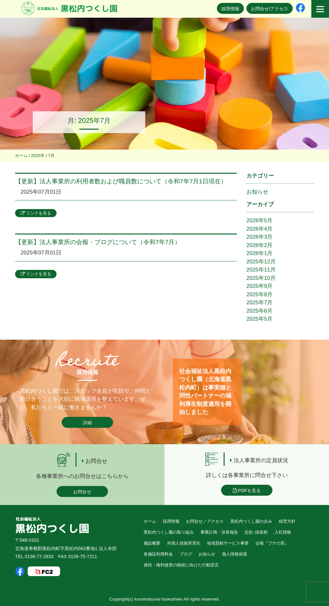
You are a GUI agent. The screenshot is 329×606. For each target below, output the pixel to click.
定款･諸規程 (256, 532)
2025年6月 (259, 311)
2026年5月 (259, 220)
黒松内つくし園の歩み (251, 521)
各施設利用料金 (158, 554)
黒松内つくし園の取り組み (169, 532)
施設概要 (152, 543)
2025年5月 (259, 319)
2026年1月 (259, 253)
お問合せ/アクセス (269, 8)
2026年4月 (259, 229)
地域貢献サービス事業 (228, 543)
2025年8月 (259, 294)
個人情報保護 (234, 554)
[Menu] (320, 9)
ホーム (150, 521)
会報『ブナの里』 (272, 543)
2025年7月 (259, 302)
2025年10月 (261, 278)
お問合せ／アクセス (205, 521)
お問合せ (82, 491)
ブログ (186, 554)
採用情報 (230, 8)
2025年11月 (261, 270)
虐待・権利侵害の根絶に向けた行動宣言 (181, 565)
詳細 (87, 422)
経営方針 (287, 521)
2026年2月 (259, 245)
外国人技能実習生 (183, 543)
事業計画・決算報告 (219, 532)
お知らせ (257, 192)
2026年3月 (259, 237)
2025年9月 (259, 286)
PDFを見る (247, 490)
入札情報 (282, 532)
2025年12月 (261, 262)
